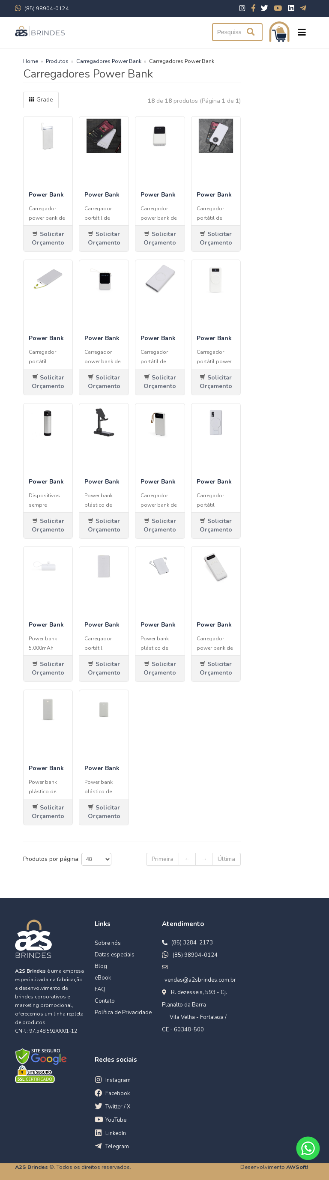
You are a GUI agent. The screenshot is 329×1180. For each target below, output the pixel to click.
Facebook (117, 1093)
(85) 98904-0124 (195, 955)
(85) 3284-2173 (192, 943)
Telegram (117, 1146)
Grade (41, 100)
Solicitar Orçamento (48, 238)
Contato (105, 1001)
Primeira (162, 859)
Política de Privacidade (123, 1012)
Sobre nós (108, 943)
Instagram (118, 1080)
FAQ (100, 989)
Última (226, 859)
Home (30, 61)
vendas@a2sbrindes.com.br (200, 980)
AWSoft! (297, 1167)
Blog (101, 966)
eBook (103, 978)
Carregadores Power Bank (108, 61)
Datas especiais (115, 955)
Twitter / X (117, 1107)
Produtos (57, 61)
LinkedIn (115, 1133)
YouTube (115, 1120)
